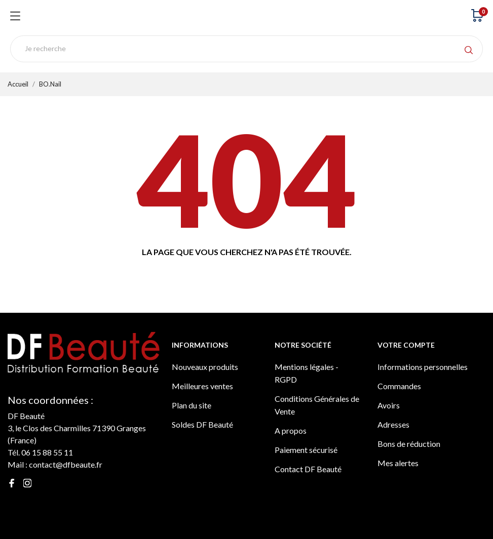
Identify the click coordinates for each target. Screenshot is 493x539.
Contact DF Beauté (308, 469)
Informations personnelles (422, 366)
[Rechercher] (246, 48)
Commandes (399, 386)
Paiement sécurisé (306, 449)
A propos (291, 430)
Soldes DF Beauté (202, 424)
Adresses (393, 424)
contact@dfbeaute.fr (65, 464)
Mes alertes (398, 463)
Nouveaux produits (205, 366)
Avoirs (388, 405)
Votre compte (406, 345)
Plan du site (191, 405)
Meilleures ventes (202, 386)
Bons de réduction (408, 443)
